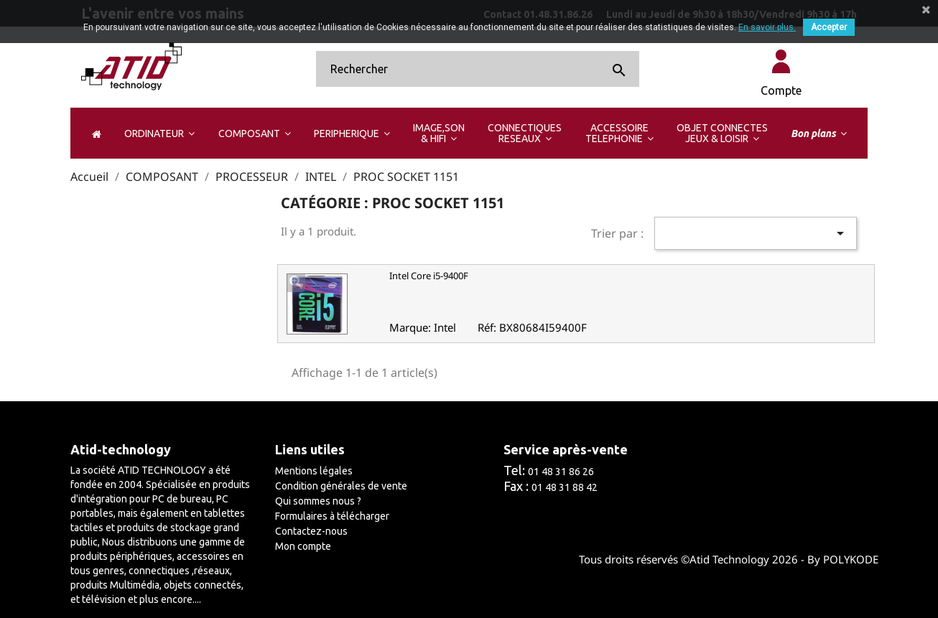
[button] (159, 133)
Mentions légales (314, 471)
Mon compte (303, 546)
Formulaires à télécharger (332, 516)
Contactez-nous (311, 531)
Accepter (829, 27)
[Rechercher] (477, 69)
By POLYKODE (842, 559)
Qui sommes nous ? (318, 501)
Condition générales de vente (341, 486)
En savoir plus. (767, 27)
